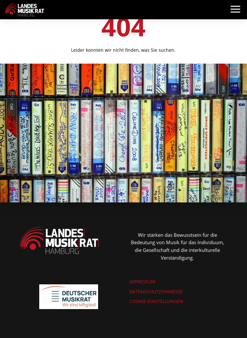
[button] (235, 15)
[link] (25, 9)
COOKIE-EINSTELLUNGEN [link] (156, 301)
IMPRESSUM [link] (142, 282)
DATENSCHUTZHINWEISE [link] (155, 292)
